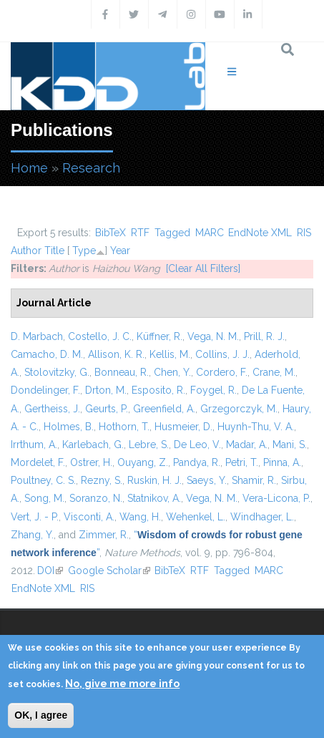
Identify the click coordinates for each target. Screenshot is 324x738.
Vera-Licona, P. (276, 498)
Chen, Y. (172, 372)
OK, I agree (40, 715)
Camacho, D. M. (47, 354)
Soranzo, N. (95, 498)
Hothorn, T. (124, 426)
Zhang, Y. (32, 534)
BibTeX (110, 232)
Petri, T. (241, 462)
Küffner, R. (159, 336)
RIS (304, 232)
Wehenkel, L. (195, 517)
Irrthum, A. (34, 444)
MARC (209, 232)
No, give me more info (122, 683)
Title (54, 250)
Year (120, 250)
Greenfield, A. (164, 408)
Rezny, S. (101, 480)
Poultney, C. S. (43, 480)
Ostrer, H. (91, 462)
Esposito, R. (158, 390)
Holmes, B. (69, 426)
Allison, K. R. (116, 354)
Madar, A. (246, 444)
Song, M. (44, 498)
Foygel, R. (213, 390)
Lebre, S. (149, 444)
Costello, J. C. (100, 336)
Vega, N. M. (213, 336)
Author (26, 250)
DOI (50, 570)
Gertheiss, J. (52, 408)
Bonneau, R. (121, 372)
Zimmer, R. (104, 534)
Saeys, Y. (207, 480)
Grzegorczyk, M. (239, 408)
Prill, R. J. (264, 336)
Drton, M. (106, 390)
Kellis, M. (169, 354)
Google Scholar (109, 570)
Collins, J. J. (222, 354)
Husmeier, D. (183, 426)
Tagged (172, 232)
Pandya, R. (196, 462)
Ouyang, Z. (142, 462)
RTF (140, 232)
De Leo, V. (197, 444)
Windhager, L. (262, 517)
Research (91, 167)
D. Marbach (37, 336)
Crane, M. (273, 372)
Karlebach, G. (93, 444)
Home (29, 167)
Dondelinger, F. (45, 390)
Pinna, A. (282, 462)
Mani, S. (290, 444)
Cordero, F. (221, 372)
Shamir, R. (254, 480)
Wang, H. (140, 517)
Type (84, 250)
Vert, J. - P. (35, 517)
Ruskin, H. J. (154, 480)
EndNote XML (260, 232)
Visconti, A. (89, 517)
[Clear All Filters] (203, 268)
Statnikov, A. (154, 498)
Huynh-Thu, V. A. (255, 426)
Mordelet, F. (38, 462)
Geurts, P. (106, 408)
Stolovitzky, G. (56, 372)
